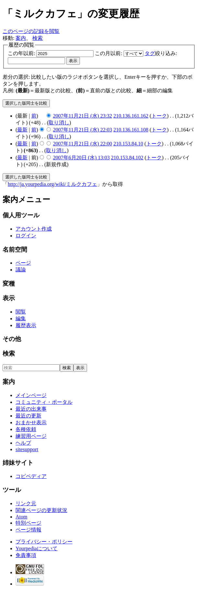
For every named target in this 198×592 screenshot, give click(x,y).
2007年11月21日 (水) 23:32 (82, 116)
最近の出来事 (31, 409)
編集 (21, 318)
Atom (21, 516)
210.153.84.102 (127, 157)
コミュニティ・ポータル (44, 402)
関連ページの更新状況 (41, 510)
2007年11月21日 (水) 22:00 (82, 143)
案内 (21, 38)
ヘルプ (23, 443)
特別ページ (28, 523)
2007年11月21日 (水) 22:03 (82, 129)
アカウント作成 (34, 229)
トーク (159, 116)
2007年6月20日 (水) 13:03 (81, 157)
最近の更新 (28, 415)
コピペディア (31, 476)
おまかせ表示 (31, 422)
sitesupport (27, 449)
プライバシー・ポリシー (44, 541)
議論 (21, 269)
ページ (23, 263)
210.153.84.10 (128, 143)
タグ (150, 53)
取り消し (59, 122)
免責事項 (26, 555)
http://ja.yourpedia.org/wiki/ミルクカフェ (52, 184)
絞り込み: (161, 53)
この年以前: (21, 53)
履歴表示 (26, 325)
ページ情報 (28, 529)
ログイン (26, 235)
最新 (22, 129)
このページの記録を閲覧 (31, 31)
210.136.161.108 (130, 129)
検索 (37, 38)
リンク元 (26, 503)
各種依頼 (26, 429)
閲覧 (21, 311)
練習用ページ (31, 436)
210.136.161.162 (130, 116)
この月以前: (108, 53)
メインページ (31, 395)
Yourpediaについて (37, 548)
